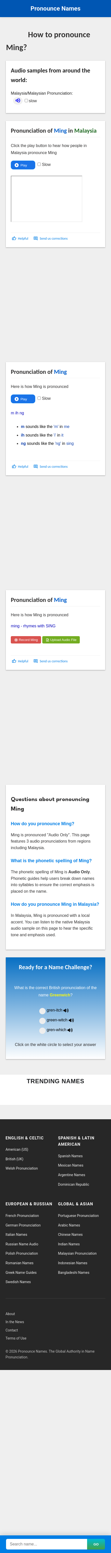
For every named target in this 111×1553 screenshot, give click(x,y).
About (10, 1314)
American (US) (17, 1149)
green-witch (63, 1020)
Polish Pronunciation (22, 1253)
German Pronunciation (23, 1225)
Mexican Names (71, 1165)
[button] (20, 238)
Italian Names (16, 1235)
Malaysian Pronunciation (77, 1253)
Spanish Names (70, 1156)
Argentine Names (71, 1175)
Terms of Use (16, 1338)
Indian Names (69, 1244)
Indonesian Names (73, 1263)
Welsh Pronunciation (22, 1168)
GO (96, 1544)
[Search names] (46, 1544)
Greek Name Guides (21, 1273)
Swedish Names (18, 1282)
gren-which (63, 1030)
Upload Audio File (61, 639)
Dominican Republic (73, 1184)
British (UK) (14, 1159)
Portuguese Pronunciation (78, 1216)
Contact (12, 1330)
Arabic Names (69, 1225)
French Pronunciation (22, 1216)
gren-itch (61, 1010)
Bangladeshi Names (74, 1273)
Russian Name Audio (22, 1244)
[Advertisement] (52, 306)
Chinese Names (70, 1235)
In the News (15, 1322)
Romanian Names (19, 1263)
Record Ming (26, 639)
